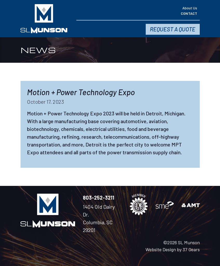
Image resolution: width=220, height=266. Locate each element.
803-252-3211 (98, 197)
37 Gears (191, 249)
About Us (189, 8)
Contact (189, 13)
